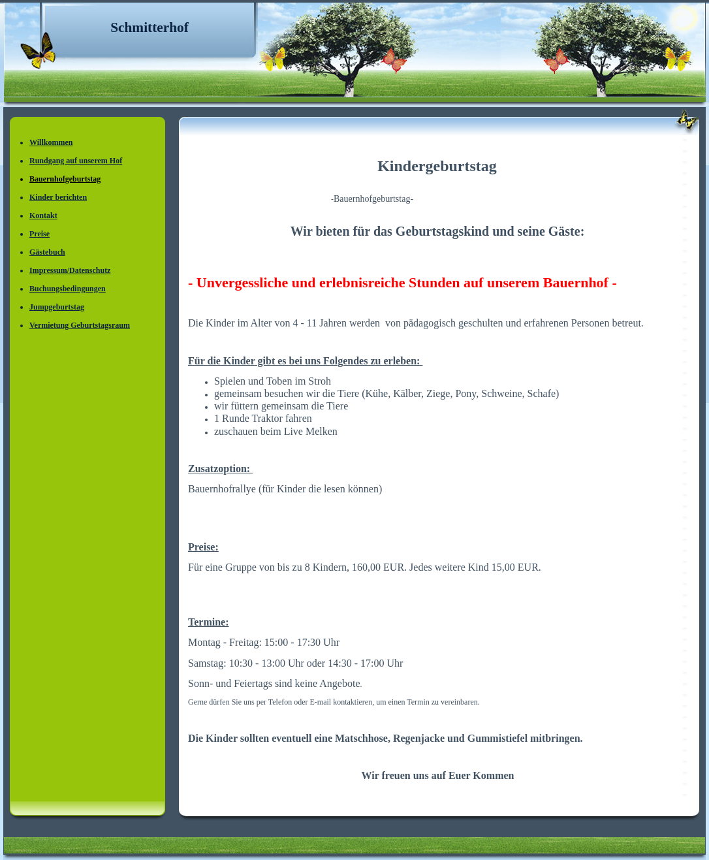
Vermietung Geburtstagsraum (79, 325)
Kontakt (43, 215)
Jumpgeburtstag (56, 306)
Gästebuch (47, 252)
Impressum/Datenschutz (69, 270)
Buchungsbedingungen (67, 288)
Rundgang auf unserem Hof (75, 160)
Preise (39, 233)
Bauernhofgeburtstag (65, 178)
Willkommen (50, 142)
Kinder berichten (58, 197)
